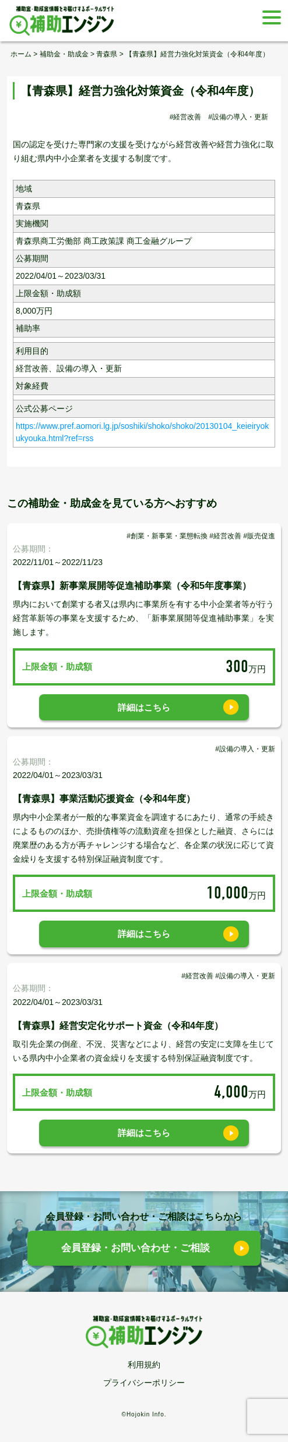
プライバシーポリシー (144, 1382)
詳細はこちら (144, 707)
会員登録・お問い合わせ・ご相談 (135, 1247)
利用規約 (144, 1364)
